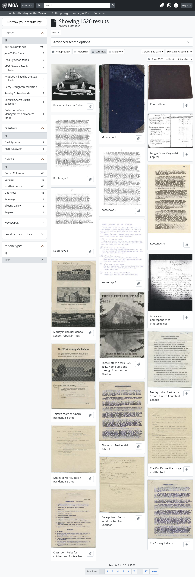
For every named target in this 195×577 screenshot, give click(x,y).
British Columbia (24, 174)
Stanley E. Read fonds (24, 94)
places (9, 159)
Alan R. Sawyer (24, 149)
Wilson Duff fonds (24, 47)
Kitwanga (24, 199)
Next (154, 571)
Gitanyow (24, 193)
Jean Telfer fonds (24, 54)
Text (24, 260)
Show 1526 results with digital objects (170, 59)
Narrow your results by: (24, 22)
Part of (9, 33)
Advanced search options (71, 42)
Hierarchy (81, 51)
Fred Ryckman (24, 143)
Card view (99, 51)
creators (11, 128)
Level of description (19, 234)
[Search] (77, 5)
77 (146, 571)
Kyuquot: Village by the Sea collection (24, 78)
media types (13, 246)
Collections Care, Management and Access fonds (24, 113)
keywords (12, 222)
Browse (26, 5)
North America (24, 186)
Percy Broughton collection (24, 87)
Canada (24, 180)
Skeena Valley (24, 206)
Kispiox (24, 212)
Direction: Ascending (178, 51)
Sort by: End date (151, 51)
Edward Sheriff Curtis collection (24, 101)
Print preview (61, 51)
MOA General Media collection (24, 68)
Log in (185, 5)
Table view (116, 51)
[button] (162, 5)
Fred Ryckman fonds (24, 60)
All (6, 40)
